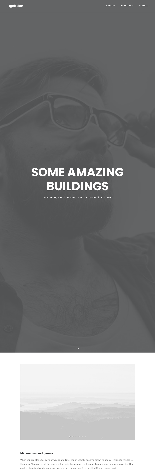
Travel (92, 195)
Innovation (127, 5)
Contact (144, 5)
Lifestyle (82, 195)
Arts (72, 195)
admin (107, 195)
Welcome (110, 5)
